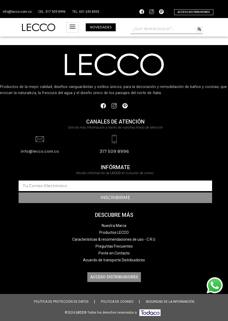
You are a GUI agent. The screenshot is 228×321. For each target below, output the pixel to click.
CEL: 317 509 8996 (52, 12)
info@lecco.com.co (17, 12)
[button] (193, 12)
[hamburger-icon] (72, 27)
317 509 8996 (114, 151)
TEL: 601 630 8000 (85, 12)
